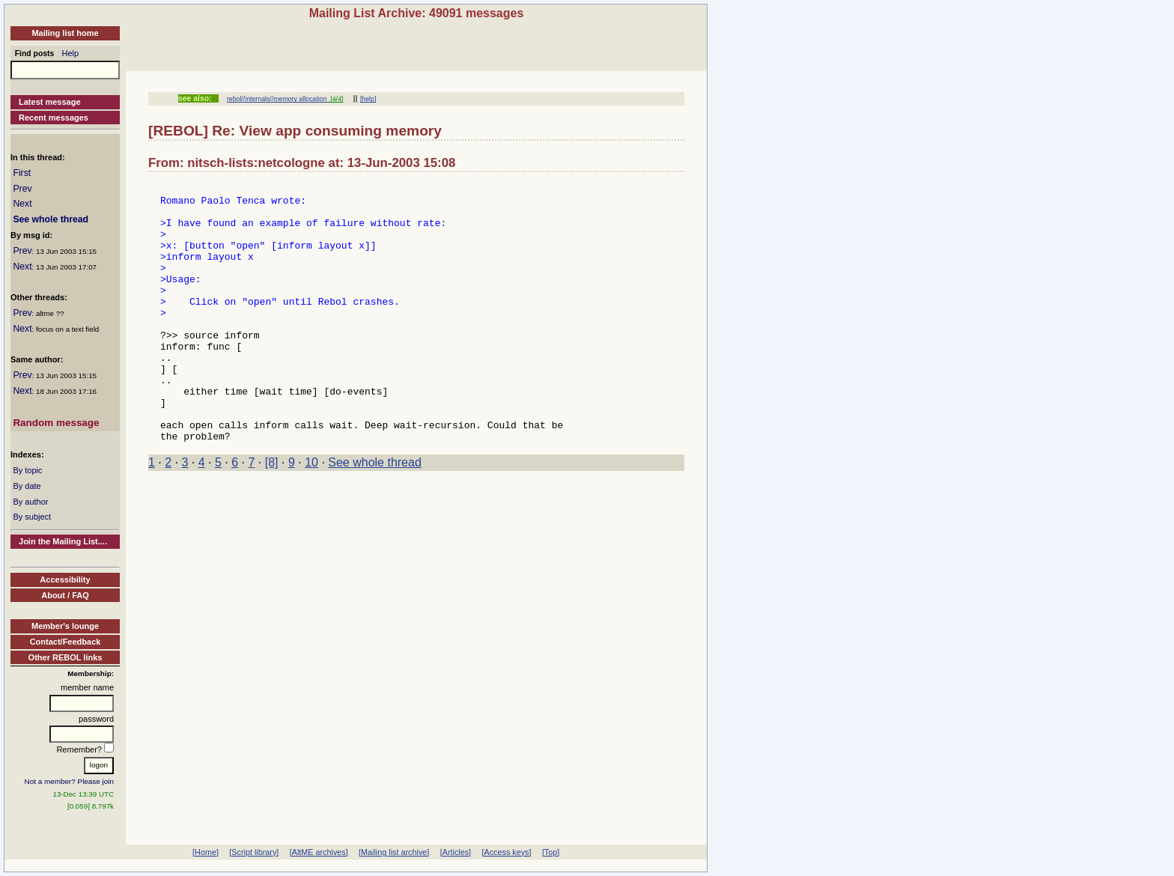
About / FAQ (65, 595)
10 (311, 514)
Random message (56, 422)
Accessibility (65, 579)
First (22, 173)
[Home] (205, 852)
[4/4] (334, 99)
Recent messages (53, 117)
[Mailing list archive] (394, 852)
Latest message (50, 101)
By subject (32, 516)
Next (22, 203)
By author (30, 501)
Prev (22, 188)
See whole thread (50, 219)
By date (26, 485)
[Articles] (455, 852)
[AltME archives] (319, 852)
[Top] (550, 852)
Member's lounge (65, 625)
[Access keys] (506, 852)
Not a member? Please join (70, 781)
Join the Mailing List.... (63, 541)
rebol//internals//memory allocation (277, 99)
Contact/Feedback (65, 641)
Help (70, 53)
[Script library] (254, 852)
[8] (272, 514)
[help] (368, 99)
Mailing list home (64, 32)
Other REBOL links (65, 657)
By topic (27, 470)
